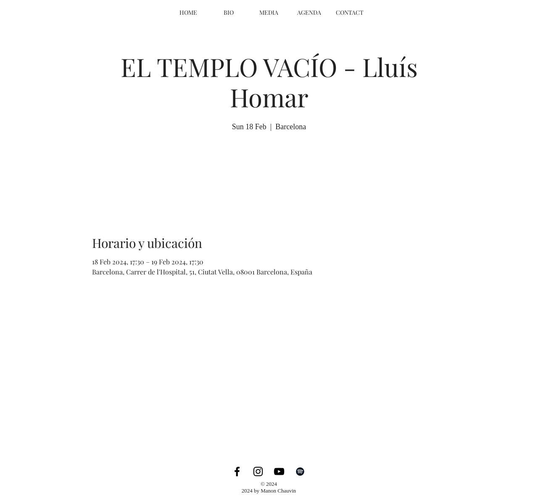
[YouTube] (279, 471)
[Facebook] (237, 471)
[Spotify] (300, 471)
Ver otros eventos (269, 172)
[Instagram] (258, 471)
